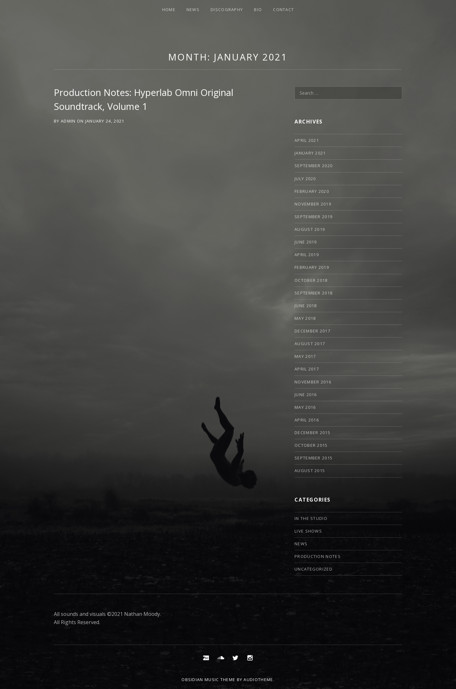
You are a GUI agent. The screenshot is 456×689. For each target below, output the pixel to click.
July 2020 (305, 178)
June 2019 (305, 242)
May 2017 (305, 356)
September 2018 (313, 293)
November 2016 (312, 382)
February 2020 (311, 191)
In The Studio (310, 518)
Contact (283, 9)
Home (168, 9)
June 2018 (305, 305)
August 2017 (309, 343)
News (193, 9)
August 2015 (309, 470)
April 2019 (306, 254)
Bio (258, 9)
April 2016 (306, 420)
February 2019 (311, 267)
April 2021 (306, 140)
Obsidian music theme (208, 679)
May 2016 (305, 407)
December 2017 (312, 331)
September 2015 (313, 458)
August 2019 (309, 229)
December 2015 (312, 432)
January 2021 (310, 153)
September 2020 (313, 165)
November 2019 (312, 204)
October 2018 (311, 280)
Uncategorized (313, 569)
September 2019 (313, 216)
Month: (228, 57)
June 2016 (305, 394)
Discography (227, 9)
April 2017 (306, 369)
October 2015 (311, 445)
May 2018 (305, 318)
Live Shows (308, 531)
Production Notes (317, 556)
